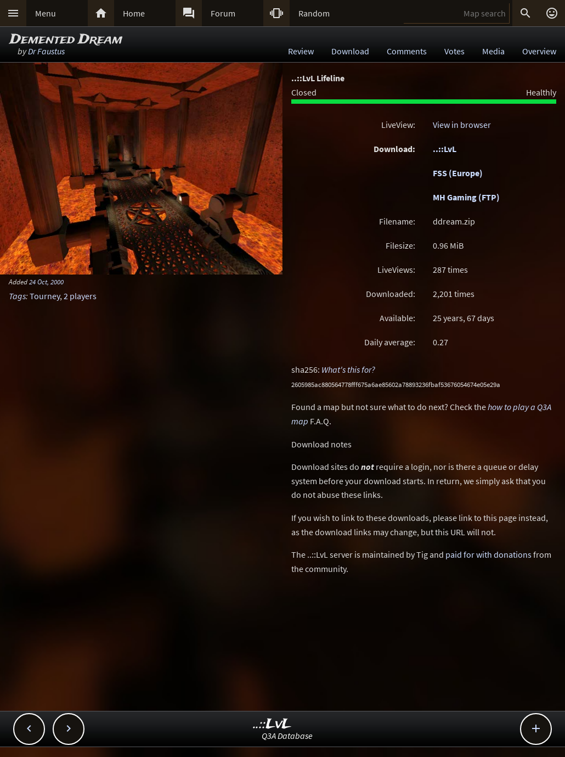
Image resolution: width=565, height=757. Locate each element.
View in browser (462, 124)
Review (301, 51)
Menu (45, 13)
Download (350, 51)
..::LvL (444, 148)
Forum (223, 13)
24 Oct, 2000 (46, 281)
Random (314, 13)
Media (493, 51)
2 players (80, 295)
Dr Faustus (46, 51)
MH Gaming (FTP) (466, 197)
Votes (454, 51)
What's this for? (348, 369)
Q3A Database (287, 735)
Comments (407, 51)
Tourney (45, 295)
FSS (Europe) (458, 172)
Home (134, 13)
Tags (17, 295)
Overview (539, 51)
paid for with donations (488, 554)
